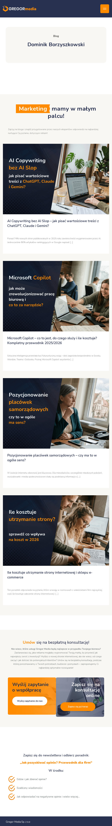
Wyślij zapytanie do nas (30, 701)
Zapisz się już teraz (78, 706)
